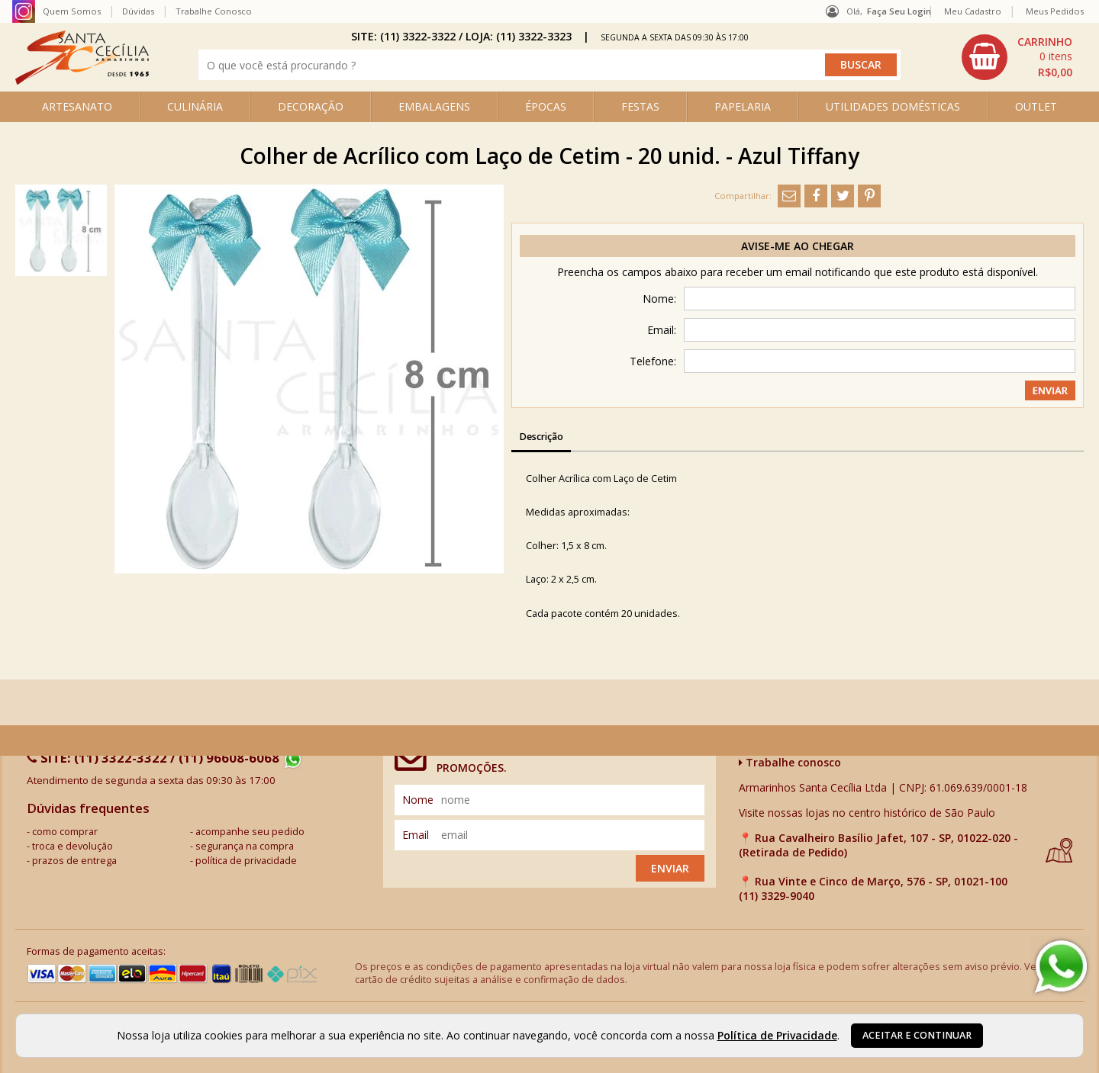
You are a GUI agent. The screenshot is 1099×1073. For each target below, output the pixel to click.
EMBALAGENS (434, 106)
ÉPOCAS (545, 106)
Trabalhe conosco (790, 762)
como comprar (65, 831)
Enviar (670, 868)
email (415, 834)
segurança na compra (244, 846)
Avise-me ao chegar (797, 246)
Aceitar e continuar (917, 1035)
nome (417, 799)
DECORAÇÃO (310, 106)
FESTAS (640, 106)
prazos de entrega (74, 860)
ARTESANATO (77, 106)
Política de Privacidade (777, 1035)
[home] (82, 80)
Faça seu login (899, 11)
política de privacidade (246, 860)
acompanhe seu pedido (250, 831)
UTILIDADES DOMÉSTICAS (893, 106)
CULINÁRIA (195, 106)
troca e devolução (72, 846)
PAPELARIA (742, 106)
